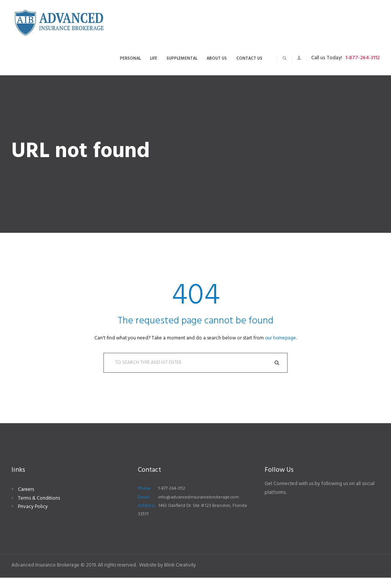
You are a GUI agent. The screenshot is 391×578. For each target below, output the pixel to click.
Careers (26, 490)
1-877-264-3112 (362, 58)
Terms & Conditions (39, 499)
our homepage (280, 338)
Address (146, 506)
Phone (144, 489)
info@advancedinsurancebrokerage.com (201, 498)
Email (143, 498)
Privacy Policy (33, 507)
